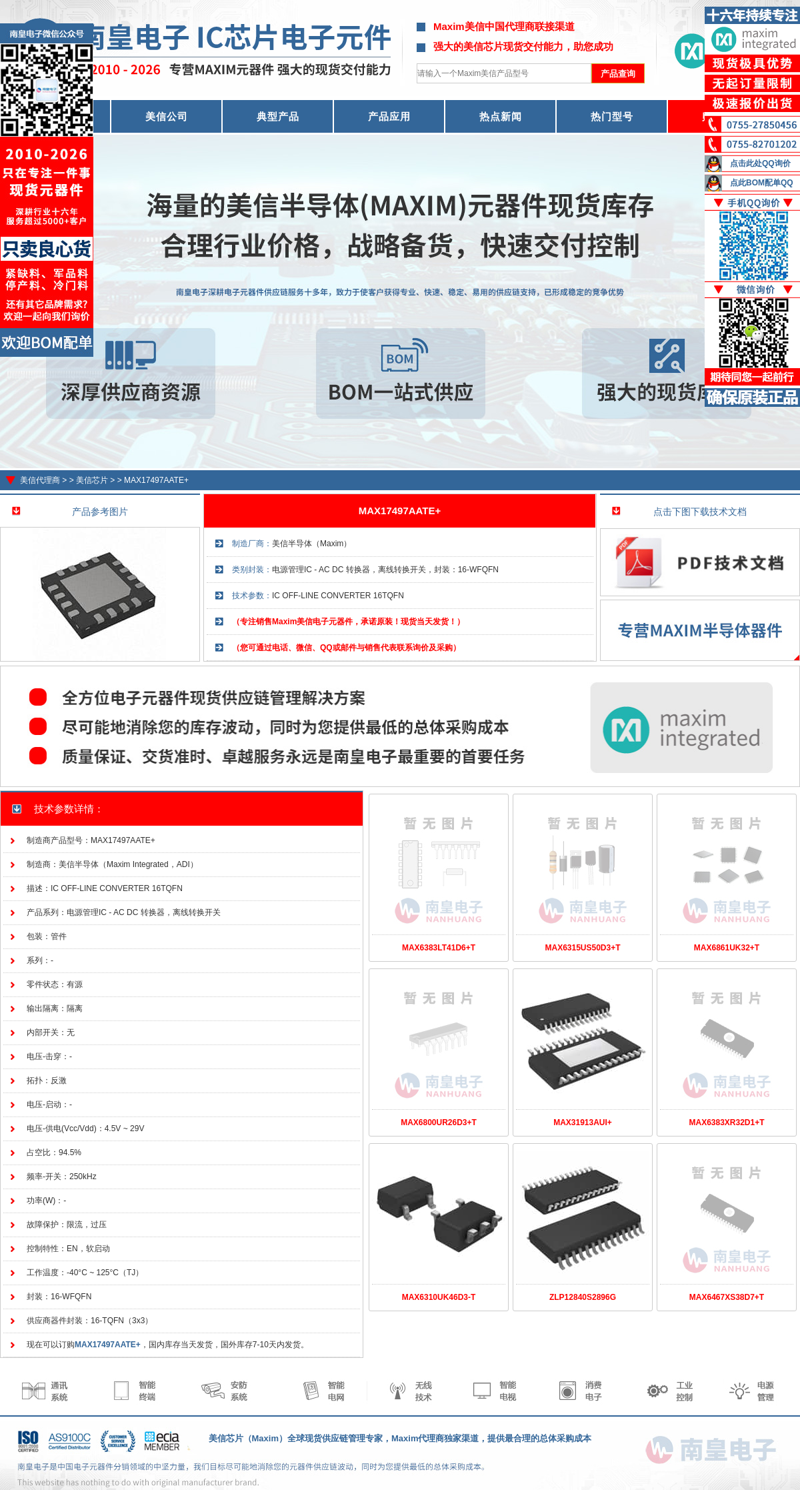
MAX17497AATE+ (156, 480)
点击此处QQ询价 (760, 163)
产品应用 (389, 116)
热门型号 (612, 116)
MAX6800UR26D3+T (439, 1122)
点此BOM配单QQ (761, 182)
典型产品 (278, 116)
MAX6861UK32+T (726, 947)
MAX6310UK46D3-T (439, 1297)
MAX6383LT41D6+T (438, 947)
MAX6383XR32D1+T (726, 1122)
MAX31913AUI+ (582, 1122)
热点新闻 (500, 116)
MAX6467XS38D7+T (726, 1297)
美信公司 (166, 116)
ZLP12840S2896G (582, 1297)
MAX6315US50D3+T (582, 947)
